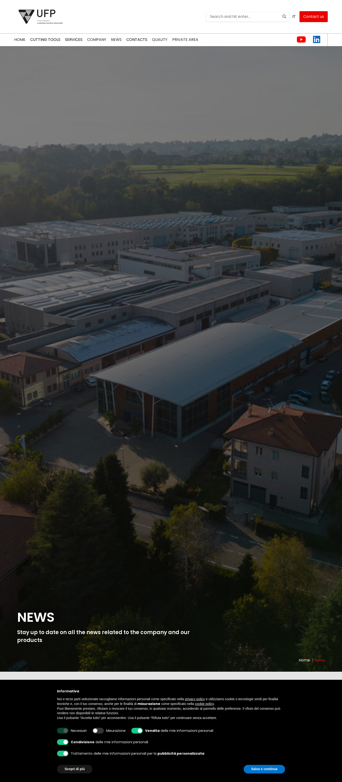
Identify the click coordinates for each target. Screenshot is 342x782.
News (116, 39)
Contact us (313, 16)
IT (294, 16)
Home (304, 660)
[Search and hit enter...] (247, 16)
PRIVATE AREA (185, 39)
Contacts (136, 39)
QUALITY (159, 39)
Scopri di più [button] (75, 769)
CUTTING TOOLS (45, 39)
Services (73, 39)
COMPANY (96, 39)
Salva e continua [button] (264, 769)
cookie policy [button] (204, 704)
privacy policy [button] (195, 699)
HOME (19, 39)
